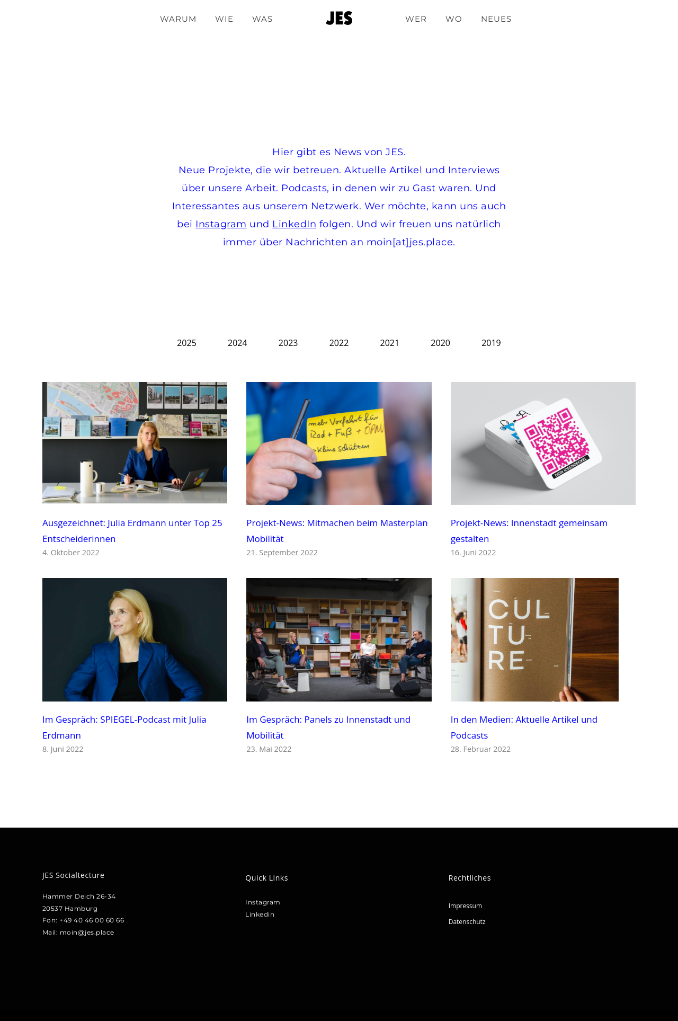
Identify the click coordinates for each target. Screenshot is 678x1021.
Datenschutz (467, 921)
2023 (288, 343)
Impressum (465, 905)
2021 (390, 343)
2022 (339, 343)
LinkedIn (294, 224)
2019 (491, 343)
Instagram (221, 224)
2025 (187, 343)
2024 (237, 343)
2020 (440, 343)
